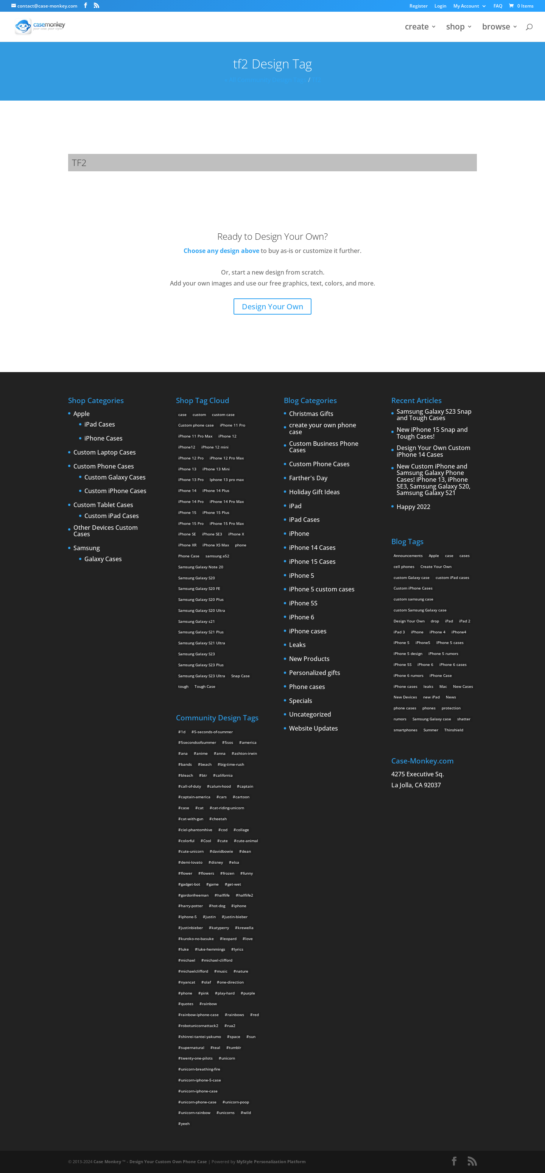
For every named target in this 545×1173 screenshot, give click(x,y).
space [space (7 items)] (235, 1036)
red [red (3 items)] (256, 1014)
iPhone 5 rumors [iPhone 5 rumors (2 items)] (443, 653)
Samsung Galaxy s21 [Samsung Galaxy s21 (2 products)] (196, 621)
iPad (295, 506)
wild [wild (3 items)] (247, 1112)
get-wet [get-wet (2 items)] (234, 884)
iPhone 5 (301, 576)
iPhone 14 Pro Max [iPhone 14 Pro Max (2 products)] (227, 501)
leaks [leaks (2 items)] (428, 686)
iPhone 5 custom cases (322, 589)
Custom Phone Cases (103, 466)
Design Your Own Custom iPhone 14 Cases (433, 451)
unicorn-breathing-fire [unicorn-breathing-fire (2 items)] (200, 1069)
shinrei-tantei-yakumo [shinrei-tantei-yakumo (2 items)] (201, 1036)
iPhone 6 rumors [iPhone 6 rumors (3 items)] (409, 675)
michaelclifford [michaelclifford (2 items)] (194, 971)
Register (419, 6)
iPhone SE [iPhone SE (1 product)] (187, 534)
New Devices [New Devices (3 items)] (405, 697)
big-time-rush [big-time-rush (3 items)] (232, 764)
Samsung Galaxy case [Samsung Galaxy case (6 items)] (432, 718)
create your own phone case (322, 428)
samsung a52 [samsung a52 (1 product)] (217, 556)
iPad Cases (99, 424)
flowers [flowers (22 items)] (207, 873)
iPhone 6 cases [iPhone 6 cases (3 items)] (453, 664)
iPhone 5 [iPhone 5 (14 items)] (402, 642)
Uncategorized (310, 714)
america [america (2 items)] (249, 742)
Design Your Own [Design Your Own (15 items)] (409, 621)
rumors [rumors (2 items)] (400, 718)
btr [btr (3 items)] (204, 775)
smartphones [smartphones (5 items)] (405, 729)
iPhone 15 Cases (312, 562)
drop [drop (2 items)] (435, 621)
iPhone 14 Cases (312, 548)
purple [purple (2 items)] (249, 993)
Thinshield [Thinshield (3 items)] (453, 729)
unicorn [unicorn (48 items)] (228, 1058)
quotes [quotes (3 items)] (187, 1003)
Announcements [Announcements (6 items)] (408, 555)
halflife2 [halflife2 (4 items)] (245, 895)
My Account (466, 6)
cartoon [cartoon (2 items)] (242, 796)
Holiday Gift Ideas (314, 492)
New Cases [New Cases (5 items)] (463, 686)
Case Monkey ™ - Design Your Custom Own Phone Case (150, 1161)
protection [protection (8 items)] (451, 708)
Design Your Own (272, 306)
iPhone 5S (303, 603)
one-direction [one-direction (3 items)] (232, 982)
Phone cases (307, 687)
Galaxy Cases (103, 559)
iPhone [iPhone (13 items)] (417, 632)
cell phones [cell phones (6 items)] (404, 566)
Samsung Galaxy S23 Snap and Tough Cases (434, 415)
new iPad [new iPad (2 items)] (431, 697)
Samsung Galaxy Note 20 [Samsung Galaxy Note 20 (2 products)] (200, 566)
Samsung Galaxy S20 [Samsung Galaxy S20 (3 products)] (196, 577)
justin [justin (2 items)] (211, 916)
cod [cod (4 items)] (224, 829)
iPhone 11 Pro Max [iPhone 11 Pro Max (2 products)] (195, 436)
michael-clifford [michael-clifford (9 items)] (218, 960)
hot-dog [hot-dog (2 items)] (218, 905)
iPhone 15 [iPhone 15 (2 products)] (187, 512)
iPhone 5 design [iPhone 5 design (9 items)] (408, 653)
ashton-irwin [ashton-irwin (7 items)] (245, 753)
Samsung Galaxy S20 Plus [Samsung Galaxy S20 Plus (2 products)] (201, 599)
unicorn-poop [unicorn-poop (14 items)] (237, 1102)
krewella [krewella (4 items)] (246, 927)
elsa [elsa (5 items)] (235, 862)
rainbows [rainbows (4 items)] (235, 1014)
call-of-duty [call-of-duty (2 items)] (191, 786)
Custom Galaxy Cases (115, 477)
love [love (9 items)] (249, 938)
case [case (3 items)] (449, 555)
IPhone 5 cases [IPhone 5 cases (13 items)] (450, 642)
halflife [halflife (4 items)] (223, 895)
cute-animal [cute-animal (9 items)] (247, 840)
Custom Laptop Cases (104, 452)
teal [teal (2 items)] (216, 1047)
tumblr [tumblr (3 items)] (235, 1047)
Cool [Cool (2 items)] (207, 840)
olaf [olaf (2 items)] (207, 982)
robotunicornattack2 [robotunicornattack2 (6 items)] (199, 1025)
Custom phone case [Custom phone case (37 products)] (196, 425)
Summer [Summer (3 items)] (431, 729)
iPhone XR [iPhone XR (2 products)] (187, 545)
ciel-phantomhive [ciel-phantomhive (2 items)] (196, 829)
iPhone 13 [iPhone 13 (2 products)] (187, 469)
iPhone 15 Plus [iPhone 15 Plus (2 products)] (215, 512)
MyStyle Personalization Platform (271, 1161)
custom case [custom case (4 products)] (223, 414)
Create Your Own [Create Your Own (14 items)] (436, 566)
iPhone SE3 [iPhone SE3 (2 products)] (212, 534)
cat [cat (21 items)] (201, 807)
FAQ (498, 6)
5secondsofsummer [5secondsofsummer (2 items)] (198, 742)
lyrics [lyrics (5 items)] (238, 949)
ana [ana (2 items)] (184, 753)
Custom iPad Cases (111, 516)
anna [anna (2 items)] (221, 753)
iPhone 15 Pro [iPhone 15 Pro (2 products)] (191, 523)
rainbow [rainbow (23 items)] (209, 1003)
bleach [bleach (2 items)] (187, 775)
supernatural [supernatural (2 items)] (192, 1047)
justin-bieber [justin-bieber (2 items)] (236, 916)
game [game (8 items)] (214, 884)
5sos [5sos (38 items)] (229, 742)
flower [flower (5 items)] (186, 873)
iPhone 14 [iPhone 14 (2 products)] (187, 490)
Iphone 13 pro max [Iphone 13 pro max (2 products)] (227, 479)
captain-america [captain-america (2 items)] (195, 796)
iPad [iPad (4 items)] (449, 621)
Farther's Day (308, 478)
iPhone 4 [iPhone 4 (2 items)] (437, 632)
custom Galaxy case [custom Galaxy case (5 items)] (412, 577)
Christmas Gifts (311, 414)
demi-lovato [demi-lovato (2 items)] (191, 862)
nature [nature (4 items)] (242, 971)
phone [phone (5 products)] (240, 545)
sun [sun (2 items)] (252, 1036)
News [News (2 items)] (451, 697)
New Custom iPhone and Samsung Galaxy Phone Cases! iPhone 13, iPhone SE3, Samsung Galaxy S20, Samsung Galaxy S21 (433, 480)
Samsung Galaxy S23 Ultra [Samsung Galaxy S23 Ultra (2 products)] (201, 675)
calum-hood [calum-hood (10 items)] (220, 786)
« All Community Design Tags (265, 80)
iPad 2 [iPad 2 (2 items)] (464, 621)
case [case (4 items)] (185, 807)
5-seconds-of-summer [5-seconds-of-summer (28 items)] (213, 731)
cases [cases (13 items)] (464, 555)
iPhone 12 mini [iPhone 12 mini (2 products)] (215, 447)
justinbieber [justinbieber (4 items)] (192, 927)
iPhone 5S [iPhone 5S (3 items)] (402, 664)
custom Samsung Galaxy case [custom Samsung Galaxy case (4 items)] (420, 610)
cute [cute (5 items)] (224, 840)
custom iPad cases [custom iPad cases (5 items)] (452, 577)
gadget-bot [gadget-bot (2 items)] (190, 884)
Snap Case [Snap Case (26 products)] (240, 675)
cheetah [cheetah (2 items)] (219, 818)
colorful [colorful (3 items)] (188, 840)
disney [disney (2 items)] (217, 862)
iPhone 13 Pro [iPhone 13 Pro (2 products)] (191, 479)
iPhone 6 (301, 617)
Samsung (86, 548)
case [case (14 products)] (182, 414)
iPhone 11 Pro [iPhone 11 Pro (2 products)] (232, 425)
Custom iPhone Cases (115, 491)
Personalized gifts (314, 673)
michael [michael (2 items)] (188, 960)
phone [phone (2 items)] (186, 993)
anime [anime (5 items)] (202, 753)
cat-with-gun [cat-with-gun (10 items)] (192, 818)
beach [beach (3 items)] (206, 764)
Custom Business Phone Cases (323, 447)
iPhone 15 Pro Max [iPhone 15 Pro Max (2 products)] (227, 523)
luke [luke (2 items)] (185, 949)
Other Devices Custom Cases (105, 531)
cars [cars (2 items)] (223, 796)
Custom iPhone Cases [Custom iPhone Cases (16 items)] (413, 588)
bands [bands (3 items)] (186, 764)
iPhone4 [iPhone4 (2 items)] (459, 632)
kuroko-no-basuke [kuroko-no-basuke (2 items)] (197, 938)
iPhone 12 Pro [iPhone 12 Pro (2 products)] (191, 458)
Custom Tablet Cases (103, 505)
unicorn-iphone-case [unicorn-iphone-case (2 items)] (199, 1091)
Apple (81, 414)
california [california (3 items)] (224, 775)
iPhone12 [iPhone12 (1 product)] (186, 447)
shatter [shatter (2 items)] (463, 718)
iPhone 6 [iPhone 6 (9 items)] (425, 664)
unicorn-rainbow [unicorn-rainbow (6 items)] (195, 1112)
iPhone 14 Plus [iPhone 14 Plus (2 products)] (215, 490)
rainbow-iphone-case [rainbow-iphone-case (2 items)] (200, 1014)
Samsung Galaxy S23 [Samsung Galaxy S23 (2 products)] (196, 653)
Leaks (297, 645)
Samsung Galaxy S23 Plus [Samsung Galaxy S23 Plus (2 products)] (201, 664)
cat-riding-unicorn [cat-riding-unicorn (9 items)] (228, 807)
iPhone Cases (103, 438)
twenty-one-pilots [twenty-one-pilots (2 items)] (197, 1058)
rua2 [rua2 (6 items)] (231, 1025)
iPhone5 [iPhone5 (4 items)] (423, 642)
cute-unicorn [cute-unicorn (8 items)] (192, 851)
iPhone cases (308, 631)
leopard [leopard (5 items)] (230, 938)
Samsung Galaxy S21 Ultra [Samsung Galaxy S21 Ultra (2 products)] (201, 642)
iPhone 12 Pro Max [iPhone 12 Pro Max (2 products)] (227, 458)
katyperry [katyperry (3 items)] (220, 927)
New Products (309, 659)
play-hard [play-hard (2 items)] (226, 993)
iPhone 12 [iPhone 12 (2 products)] (227, 436)
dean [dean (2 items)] (246, 851)
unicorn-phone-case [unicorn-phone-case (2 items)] (198, 1102)
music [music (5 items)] (222, 971)
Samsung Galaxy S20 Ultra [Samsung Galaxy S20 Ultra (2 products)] (201, 610)
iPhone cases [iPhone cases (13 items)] (405, 686)
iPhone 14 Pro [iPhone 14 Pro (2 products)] (191, 501)
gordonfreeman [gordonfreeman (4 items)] (195, 895)
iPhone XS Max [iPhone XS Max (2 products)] (215, 545)
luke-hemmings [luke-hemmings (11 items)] (211, 949)
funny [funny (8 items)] (248, 873)
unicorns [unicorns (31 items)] (227, 1112)
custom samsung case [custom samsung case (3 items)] (413, 599)
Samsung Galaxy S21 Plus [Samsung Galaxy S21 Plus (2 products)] (201, 632)
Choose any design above (221, 251)
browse (496, 28)
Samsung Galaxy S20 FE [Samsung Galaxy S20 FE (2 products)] (199, 588)
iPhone (299, 534)
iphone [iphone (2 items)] (240, 905)
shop (455, 28)
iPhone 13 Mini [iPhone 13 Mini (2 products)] (216, 469)
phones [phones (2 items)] (429, 708)
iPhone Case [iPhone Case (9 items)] (441, 675)
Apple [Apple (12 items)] (434, 555)
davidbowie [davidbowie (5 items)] (222, 851)
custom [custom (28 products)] (199, 414)
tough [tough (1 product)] (183, 686)
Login (440, 6)
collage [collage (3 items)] (242, 829)
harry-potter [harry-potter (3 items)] (192, 905)
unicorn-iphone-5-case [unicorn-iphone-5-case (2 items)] (201, 1080)
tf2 (316, 80)
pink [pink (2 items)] (205, 993)
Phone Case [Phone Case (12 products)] (188, 556)
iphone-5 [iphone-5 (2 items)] (189, 916)
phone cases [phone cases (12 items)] (405, 708)
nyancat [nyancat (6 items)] (188, 982)
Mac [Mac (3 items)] (443, 686)
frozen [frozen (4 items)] (228, 873)
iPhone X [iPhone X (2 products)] (236, 534)
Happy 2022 (413, 507)
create (417, 28)
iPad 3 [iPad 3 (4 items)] (399, 632)
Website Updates (313, 728)
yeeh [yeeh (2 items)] (185, 1123)
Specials (300, 701)
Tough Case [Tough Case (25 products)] (205, 686)
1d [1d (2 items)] (183, 731)
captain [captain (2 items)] (246, 786)
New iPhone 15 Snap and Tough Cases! (432, 433)
